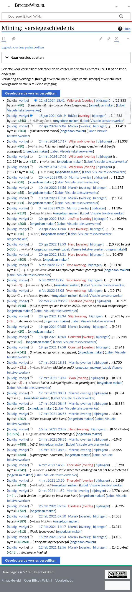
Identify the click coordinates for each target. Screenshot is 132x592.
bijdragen (102, 100)
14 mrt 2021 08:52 (52, 450)
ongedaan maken (102, 105)
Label (121, 105)
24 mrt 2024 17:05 (52, 156)
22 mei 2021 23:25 (53, 301)
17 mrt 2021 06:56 (52, 414)
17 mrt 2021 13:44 (52, 378)
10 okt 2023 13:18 (52, 198)
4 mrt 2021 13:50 (51, 480)
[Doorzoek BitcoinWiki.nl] (66, 16)
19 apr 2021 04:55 (52, 326)
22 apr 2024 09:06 (52, 126)
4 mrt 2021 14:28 (51, 465)
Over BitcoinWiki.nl (38, 580)
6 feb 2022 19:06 (51, 280)
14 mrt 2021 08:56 (52, 439)
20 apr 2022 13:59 (52, 244)
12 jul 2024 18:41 (52, 100)
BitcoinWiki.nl (30, 5)
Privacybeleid (11, 580)
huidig (12, 116)
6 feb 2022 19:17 (51, 265)
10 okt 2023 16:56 (52, 187)
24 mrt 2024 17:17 (52, 141)
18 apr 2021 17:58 (52, 347)
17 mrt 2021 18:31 (52, 362)
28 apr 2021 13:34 (52, 316)
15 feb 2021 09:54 (52, 537)
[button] (66, 57)
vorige (23, 100)
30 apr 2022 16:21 (52, 219)
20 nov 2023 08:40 (53, 177)
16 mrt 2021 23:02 (52, 429)
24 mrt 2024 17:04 (52, 167)
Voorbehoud (64, 580)
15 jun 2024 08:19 (52, 116)
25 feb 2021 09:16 (52, 506)
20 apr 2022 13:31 (52, 254)
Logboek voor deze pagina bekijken (23, 47)
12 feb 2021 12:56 (52, 547)
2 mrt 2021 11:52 (51, 491)
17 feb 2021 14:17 (52, 527)
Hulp (123, 29)
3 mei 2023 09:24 (52, 208)
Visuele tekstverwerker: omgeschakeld (98, 249)
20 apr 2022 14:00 (52, 229)
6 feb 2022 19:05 (51, 290)
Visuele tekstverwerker (23, 110)
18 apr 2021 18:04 (52, 337)
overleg (88, 100)
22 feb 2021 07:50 (52, 516)
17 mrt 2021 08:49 (52, 403)
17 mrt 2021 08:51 (52, 393)
